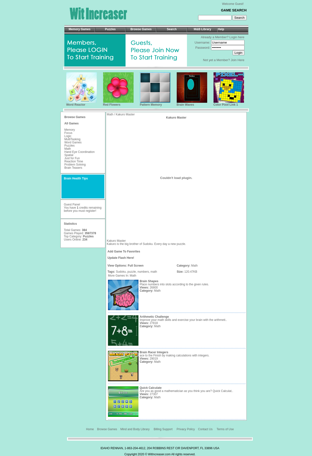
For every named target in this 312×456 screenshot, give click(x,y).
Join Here (237, 60)
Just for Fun (72, 158)
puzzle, (132, 271)
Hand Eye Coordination (79, 152)
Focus (68, 133)
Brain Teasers (73, 167)
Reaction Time (73, 161)
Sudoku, (121, 271)
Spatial (68, 155)
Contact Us (205, 429)
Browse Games (107, 429)
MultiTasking (72, 139)
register (90, 211)
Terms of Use (225, 429)
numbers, (143, 271)
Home (90, 429)
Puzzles (69, 145)
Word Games (72, 142)
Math (67, 148)
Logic (67, 136)
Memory (69, 129)
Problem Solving (75, 164)
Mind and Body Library (135, 429)
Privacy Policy (186, 429)
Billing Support (163, 429)
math (154, 271)
